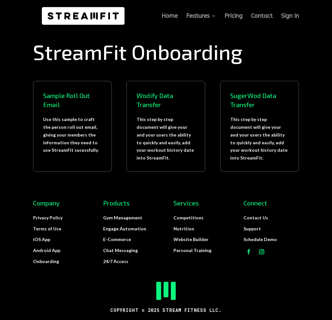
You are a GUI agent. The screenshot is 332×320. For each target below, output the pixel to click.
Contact (262, 16)
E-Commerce (117, 239)
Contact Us (255, 217)
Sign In (290, 16)
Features (197, 16)
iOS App (41, 239)
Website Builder (190, 239)
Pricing (233, 16)
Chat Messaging (120, 250)
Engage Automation (124, 228)
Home (169, 16)
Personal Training (192, 250)
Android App (46, 250)
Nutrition (183, 228)
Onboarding (46, 261)
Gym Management (122, 217)
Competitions (188, 217)
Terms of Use (47, 228)
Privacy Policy (48, 217)
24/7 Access (115, 261)
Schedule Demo (260, 239)
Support (252, 228)
